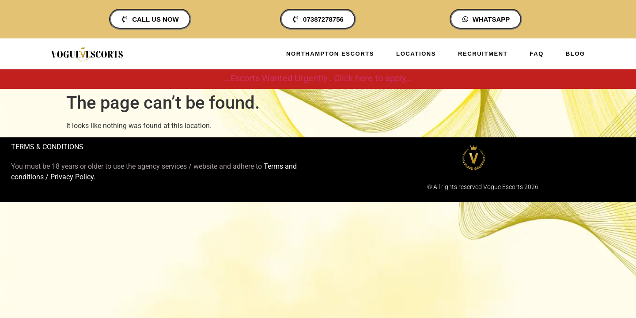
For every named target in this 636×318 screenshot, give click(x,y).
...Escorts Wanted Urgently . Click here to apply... (318, 78)
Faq (537, 53)
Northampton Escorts (330, 53)
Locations (416, 53)
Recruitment (482, 53)
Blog (575, 53)
